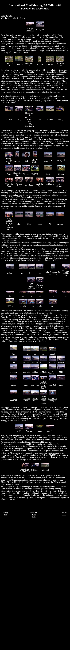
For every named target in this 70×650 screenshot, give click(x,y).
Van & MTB (35, 400)
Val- (43, 354)
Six (39, 119)
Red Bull (52, 385)
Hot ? (19, 431)
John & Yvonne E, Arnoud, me (53, 273)
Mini (29, 224)
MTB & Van (26, 400)
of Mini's (43, 372)
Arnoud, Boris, (19, 185)
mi (40, 296)
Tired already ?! (60, 185)
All (50, 224)
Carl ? (43, 382)
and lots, (26, 362)
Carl (26, 161)
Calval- (10, 273)
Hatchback (45, 470)
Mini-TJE (34, 174)
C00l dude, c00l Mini (31, 286)
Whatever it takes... (39, 286)
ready (39, 306)
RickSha (26, 174)
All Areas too (60, 64)
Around (60, 224)
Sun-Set (50, 431)
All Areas (50, 64)
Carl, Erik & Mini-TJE (25, 470)
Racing (39, 224)
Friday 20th (5, 513)
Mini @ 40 (40, 29)
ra (31, 296)
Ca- (35, 354)
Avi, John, (29, 185)
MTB (61, 372)
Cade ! (52, 354)
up (40, 273)
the (26, 354)
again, (13, 385)
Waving (29, 431)
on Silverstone (52, 372)
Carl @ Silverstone (30, 29)
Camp (19, 119)
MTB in (10, 306)
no (23, 296)
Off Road (35, 470)
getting (31, 306)
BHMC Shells (35, 161)
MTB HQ (9, 119)
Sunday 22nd (64, 513)
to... (52, 306)
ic (65, 296)
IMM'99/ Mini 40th (33, 514)
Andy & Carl (39, 185)
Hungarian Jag (17, 174)
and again (35, 385)
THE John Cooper (9, 185)
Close (19, 224)
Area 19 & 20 (9, 64)
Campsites (19, 64)
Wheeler (50, 119)
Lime (40, 431)
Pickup (60, 119)
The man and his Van (65, 273)
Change (61, 174)
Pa (10, 296)
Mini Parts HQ (29, 114)
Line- (31, 273)
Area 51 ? (48, 161)
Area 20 (39, 64)
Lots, (13, 362)
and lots (35, 372)
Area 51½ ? (61, 161)
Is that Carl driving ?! (52, 400)
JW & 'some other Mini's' (43, 399)
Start (13, 354)
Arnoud (17, 161)
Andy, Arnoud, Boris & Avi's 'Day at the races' (9, 223)
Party (9, 174)
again (61, 385)
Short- (48, 174)
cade (23, 273)
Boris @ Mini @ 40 (8, 161)
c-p (52, 296)
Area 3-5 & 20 (29, 64)
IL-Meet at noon (50, 185)
